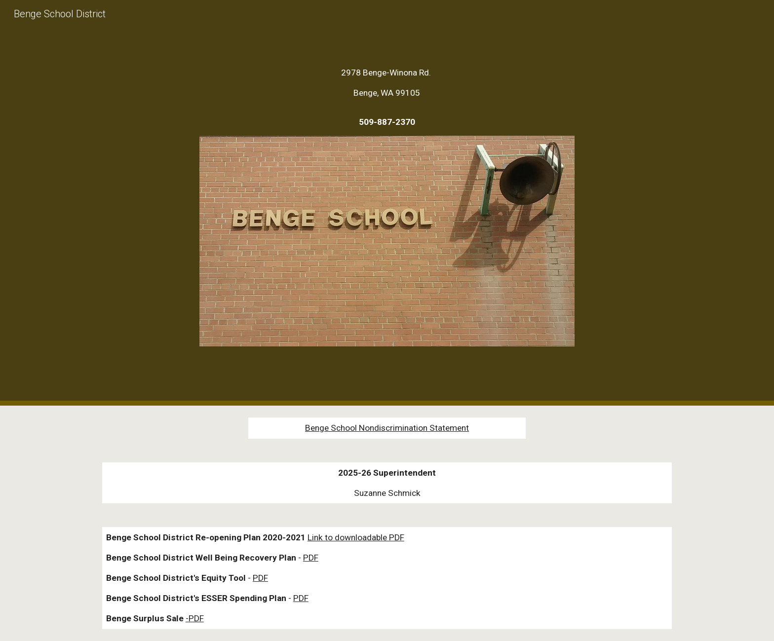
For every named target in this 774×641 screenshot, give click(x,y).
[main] (387, 97)
